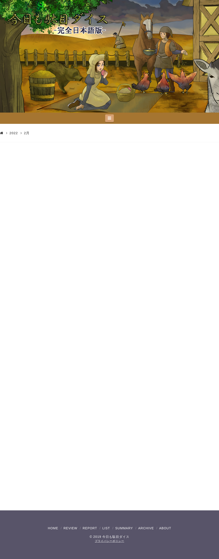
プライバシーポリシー (109, 541)
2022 (13, 133)
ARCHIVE (146, 528)
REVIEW (70, 528)
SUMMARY (124, 528)
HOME (53, 528)
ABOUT (165, 528)
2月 (27, 133)
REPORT (90, 528)
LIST (106, 528)
